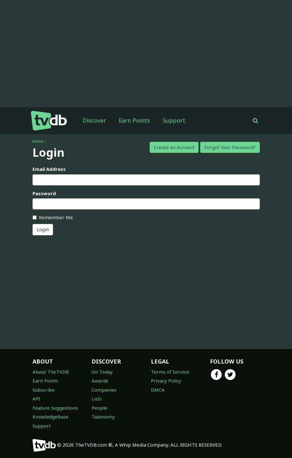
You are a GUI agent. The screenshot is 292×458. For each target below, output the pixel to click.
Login (43, 229)
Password (44, 193)
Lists (97, 398)
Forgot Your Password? (230, 147)
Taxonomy (103, 416)
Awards (100, 380)
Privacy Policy (166, 380)
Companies (104, 390)
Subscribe (44, 390)
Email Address (49, 169)
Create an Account (174, 147)
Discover (94, 120)
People (99, 408)
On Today (102, 372)
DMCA (158, 390)
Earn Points (134, 120)
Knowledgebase (51, 416)
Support (174, 120)
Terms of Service (170, 372)
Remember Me (53, 217)
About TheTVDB (51, 372)
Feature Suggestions (55, 408)
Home (38, 141)
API (36, 398)
